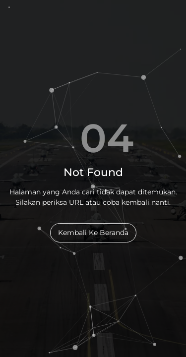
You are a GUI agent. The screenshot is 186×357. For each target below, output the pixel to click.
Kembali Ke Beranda (93, 232)
